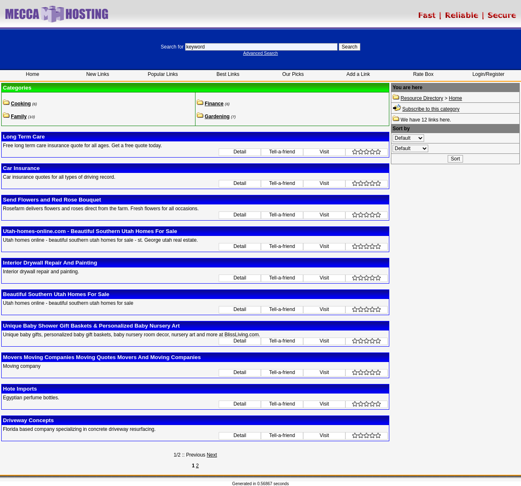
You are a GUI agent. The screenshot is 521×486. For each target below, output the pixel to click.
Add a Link (358, 74)
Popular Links (163, 74)
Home (32, 74)
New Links (97, 74)
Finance (214, 104)
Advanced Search (260, 53)
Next (212, 455)
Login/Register (488, 74)
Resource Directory (421, 98)
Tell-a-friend (282, 152)
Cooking (21, 104)
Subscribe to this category (430, 109)
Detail (240, 152)
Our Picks (293, 74)
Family (19, 116)
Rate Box (423, 74)
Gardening (217, 116)
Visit (324, 152)
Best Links (228, 74)
